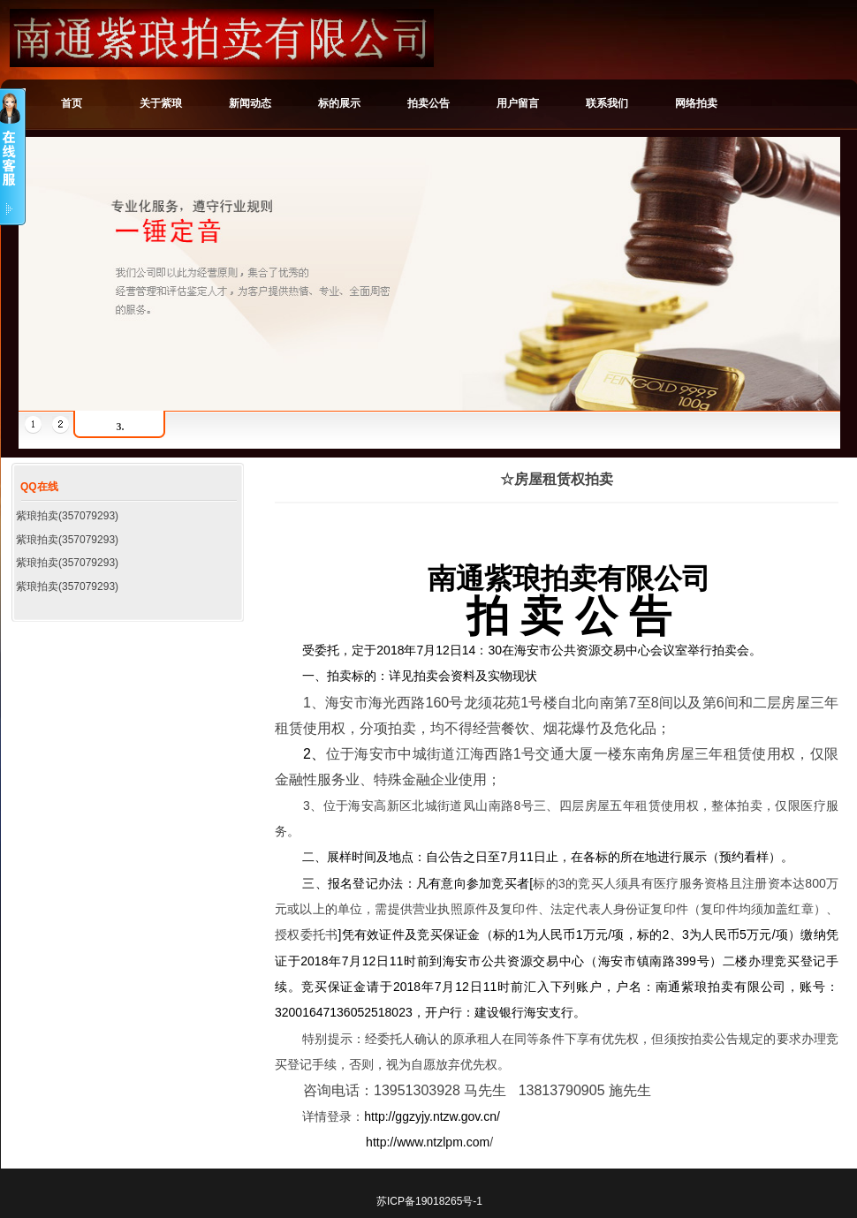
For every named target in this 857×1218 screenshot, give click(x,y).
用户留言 (518, 103)
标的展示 (339, 103)
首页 (71, 103)
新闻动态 (250, 103)
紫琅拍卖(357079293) (67, 516)
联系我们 (607, 103)
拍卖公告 (428, 103)
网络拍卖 (696, 103)
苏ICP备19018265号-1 (429, 1201)
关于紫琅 (161, 103)
